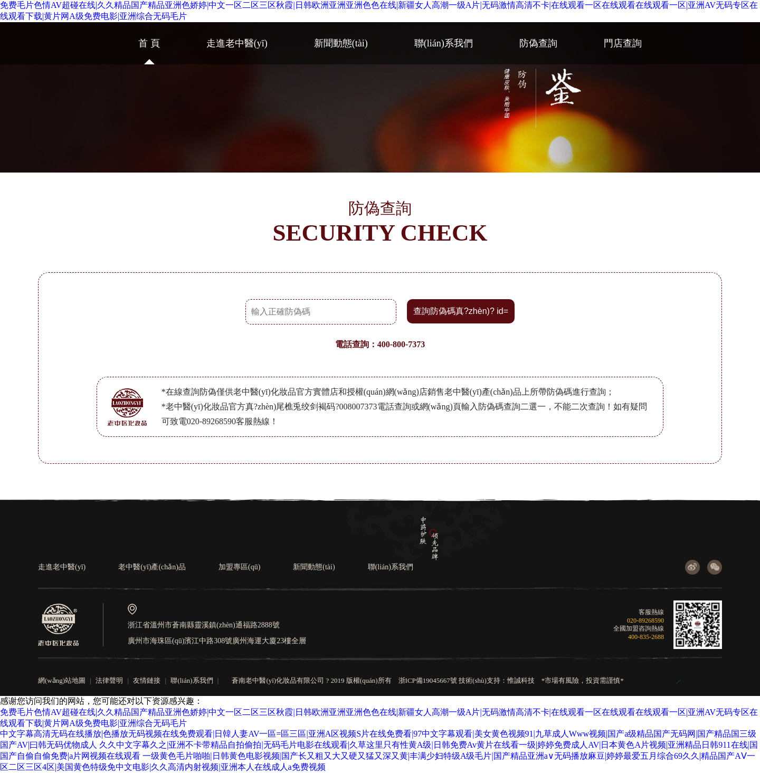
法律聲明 (109, 680)
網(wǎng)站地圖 (62, 680)
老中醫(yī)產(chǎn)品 (152, 567)
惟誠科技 (521, 680)
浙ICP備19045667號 (427, 680)
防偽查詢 (538, 43)
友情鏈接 (146, 680)
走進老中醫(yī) (237, 43)
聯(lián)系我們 (443, 43)
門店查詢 (623, 43)
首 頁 (149, 43)
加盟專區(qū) (239, 567)
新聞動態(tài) (341, 43)
